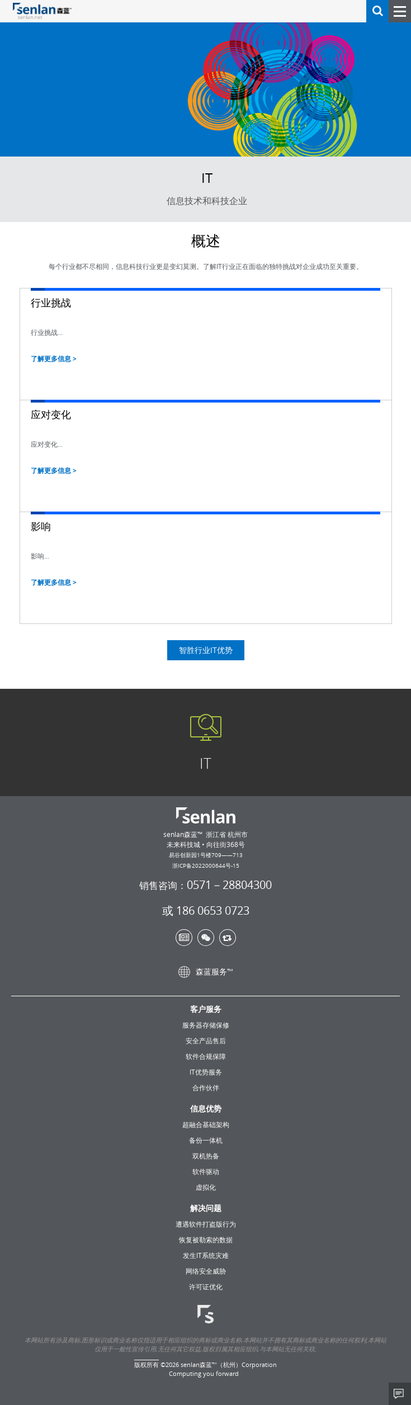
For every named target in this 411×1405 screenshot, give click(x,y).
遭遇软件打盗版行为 (206, 1223)
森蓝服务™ (205, 972)
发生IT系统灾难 (206, 1255)
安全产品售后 (206, 1040)
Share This (400, 1394)
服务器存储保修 (205, 1024)
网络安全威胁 (206, 1270)
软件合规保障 (206, 1056)
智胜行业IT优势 (206, 657)
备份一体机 (206, 1140)
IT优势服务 (206, 1071)
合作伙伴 (205, 1087)
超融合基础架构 (205, 1124)
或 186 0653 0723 (205, 911)
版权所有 (146, 1364)
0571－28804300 (205, 885)
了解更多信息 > (54, 358)
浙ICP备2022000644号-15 (205, 865)
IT (205, 771)
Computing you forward (204, 1373)
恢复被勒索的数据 (206, 1239)
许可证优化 (206, 1286)
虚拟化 (206, 1186)
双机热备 (205, 1155)
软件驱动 (205, 1171)
